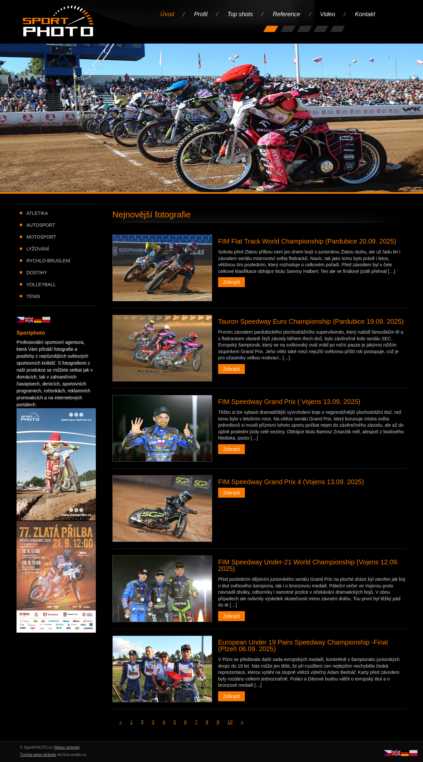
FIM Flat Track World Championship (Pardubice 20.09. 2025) (307, 241)
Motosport (41, 237)
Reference (286, 14)
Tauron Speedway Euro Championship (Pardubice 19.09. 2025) (311, 321)
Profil (201, 14)
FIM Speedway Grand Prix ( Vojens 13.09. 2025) (289, 401)
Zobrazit (231, 282)
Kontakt (365, 14)
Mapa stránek (67, 747)
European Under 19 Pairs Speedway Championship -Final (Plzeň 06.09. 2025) (303, 645)
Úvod (167, 14)
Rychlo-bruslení (48, 260)
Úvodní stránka (58, 21)
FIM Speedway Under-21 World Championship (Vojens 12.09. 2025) (308, 565)
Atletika (37, 213)
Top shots (240, 14)
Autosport (40, 225)
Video (327, 14)
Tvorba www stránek (38, 754)
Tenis (33, 296)
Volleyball (41, 284)
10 (230, 722)
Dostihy (36, 272)
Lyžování (37, 248)
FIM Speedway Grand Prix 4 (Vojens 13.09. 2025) (291, 481)
